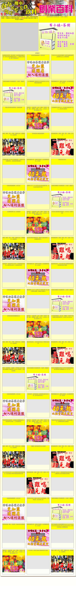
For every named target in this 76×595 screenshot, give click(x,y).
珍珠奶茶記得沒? (62, 159)
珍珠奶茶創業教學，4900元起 (38, 55)
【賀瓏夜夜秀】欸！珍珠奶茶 (13, 211)
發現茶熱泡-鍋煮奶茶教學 (38, 133)
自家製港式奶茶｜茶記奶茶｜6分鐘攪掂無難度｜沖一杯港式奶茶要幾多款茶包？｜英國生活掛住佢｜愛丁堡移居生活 (14, 57)
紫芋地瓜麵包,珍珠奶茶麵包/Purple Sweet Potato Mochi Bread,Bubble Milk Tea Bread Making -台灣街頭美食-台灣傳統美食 (62, 526)
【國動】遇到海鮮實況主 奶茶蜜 (38, 446)
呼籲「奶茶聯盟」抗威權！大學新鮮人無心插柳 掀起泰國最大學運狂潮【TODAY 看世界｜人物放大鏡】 (14, 369)
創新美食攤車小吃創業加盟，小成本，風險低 (57, 16)
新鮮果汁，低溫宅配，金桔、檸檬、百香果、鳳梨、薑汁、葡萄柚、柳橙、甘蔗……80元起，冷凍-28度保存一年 (38, 109)
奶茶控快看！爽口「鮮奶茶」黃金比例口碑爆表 (14, 524)
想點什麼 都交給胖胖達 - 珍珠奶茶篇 (13, 107)
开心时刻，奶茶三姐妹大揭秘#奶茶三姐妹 (38, 550)
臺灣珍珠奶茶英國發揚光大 (13, 315)
